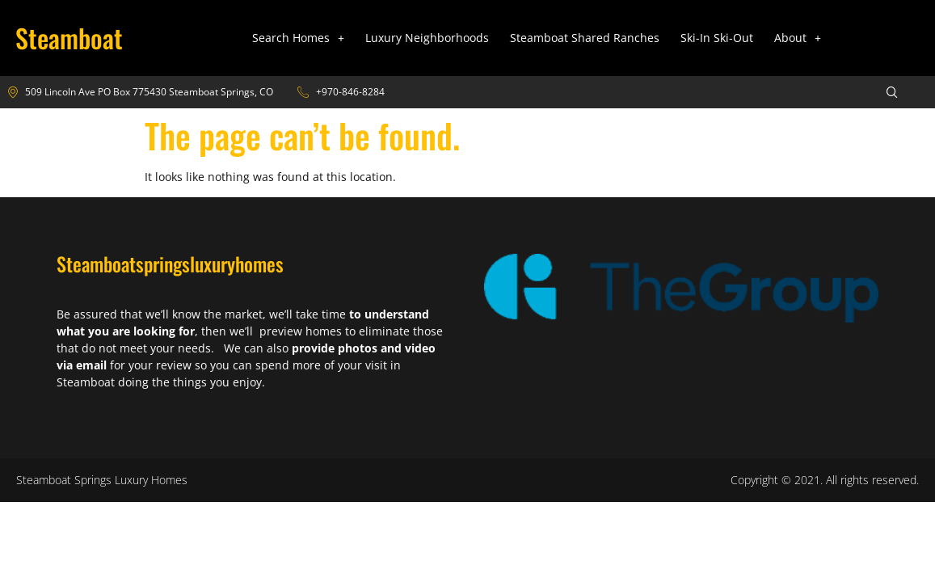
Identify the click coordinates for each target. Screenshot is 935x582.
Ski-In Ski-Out (716, 37)
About (797, 37)
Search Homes (298, 37)
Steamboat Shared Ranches (584, 37)
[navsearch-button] (882, 92)
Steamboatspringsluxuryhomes (170, 263)
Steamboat (69, 38)
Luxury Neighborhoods (427, 37)
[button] (298, 38)
